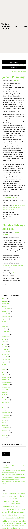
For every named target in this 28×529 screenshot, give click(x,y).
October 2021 (5, 402)
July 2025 (4, 321)
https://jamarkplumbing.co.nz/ (12, 197)
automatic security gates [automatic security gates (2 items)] (17, 493)
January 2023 (5, 379)
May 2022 (4, 395)
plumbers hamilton (8, 209)
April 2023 (4, 372)
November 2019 (6, 427)
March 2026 (5, 301)
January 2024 (5, 351)
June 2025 (4, 324)
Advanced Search (22, 64)
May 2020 (4, 425)
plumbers (18, 207)
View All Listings (22, 71)
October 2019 (5, 430)
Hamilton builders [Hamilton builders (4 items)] (16, 512)
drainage (15, 205)
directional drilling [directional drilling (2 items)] (15, 506)
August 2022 (5, 389)
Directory (14, 71)
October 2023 (5, 357)
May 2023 (4, 369)
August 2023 (5, 362)
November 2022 (6, 384)
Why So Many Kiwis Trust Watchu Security (13, 474)
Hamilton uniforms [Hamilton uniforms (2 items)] (7, 515)
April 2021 (4, 407)
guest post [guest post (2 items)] (5, 512)
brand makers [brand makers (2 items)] (13, 496)
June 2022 (4, 392)
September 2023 (6, 359)
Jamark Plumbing (13, 77)
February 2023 (5, 377)
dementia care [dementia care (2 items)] (6, 504)
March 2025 (5, 329)
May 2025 (4, 326)
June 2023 (4, 367)
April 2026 (4, 298)
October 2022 (5, 387)
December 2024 (6, 334)
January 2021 (5, 410)
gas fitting (12, 207)
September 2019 (6, 432)
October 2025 (5, 314)
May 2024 (4, 341)
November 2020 (6, 415)
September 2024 (6, 336)
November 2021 (6, 400)
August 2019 (5, 435)
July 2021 (4, 405)
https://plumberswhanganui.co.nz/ (13, 265)
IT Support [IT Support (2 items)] (10, 525)
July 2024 (4, 339)
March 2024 (5, 346)
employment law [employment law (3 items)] (8, 509)
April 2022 (4, 397)
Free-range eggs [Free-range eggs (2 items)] (20, 509)
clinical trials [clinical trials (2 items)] (13, 499)
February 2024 (5, 349)
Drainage (16, 80)
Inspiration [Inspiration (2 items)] (5, 523)
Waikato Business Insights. (5, 26)
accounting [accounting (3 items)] (6, 493)
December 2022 (6, 382)
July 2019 (4, 438)
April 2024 (4, 344)
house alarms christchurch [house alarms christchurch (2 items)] (10, 518)
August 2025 (5, 319)
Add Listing (14, 67)
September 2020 (6, 417)
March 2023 (5, 374)
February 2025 (5, 331)
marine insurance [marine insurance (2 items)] (18, 525)
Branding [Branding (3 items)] (5, 496)
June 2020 (4, 422)
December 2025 (6, 308)
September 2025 (6, 316)
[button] (16, 26)
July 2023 (4, 364)
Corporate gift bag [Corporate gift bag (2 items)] (12, 501)
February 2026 (5, 303)
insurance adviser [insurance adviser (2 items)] (14, 523)
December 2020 (6, 412)
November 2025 (6, 311)
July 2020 (4, 420)
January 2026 (5, 306)
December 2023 (6, 354)
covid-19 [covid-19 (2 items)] (20, 501)
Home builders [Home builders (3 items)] (19, 515)
